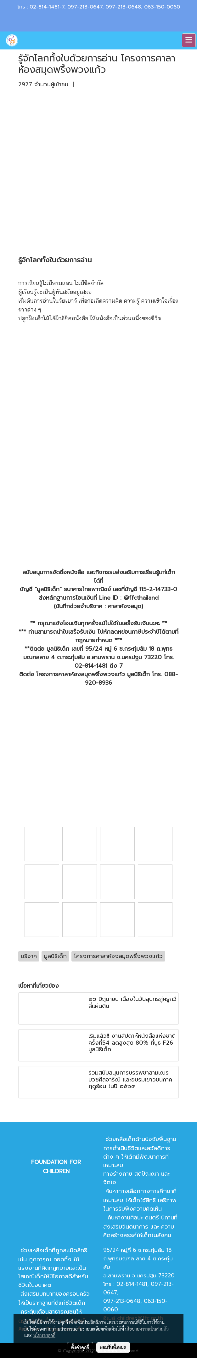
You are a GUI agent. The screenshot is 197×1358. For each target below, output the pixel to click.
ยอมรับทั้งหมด (113, 1347)
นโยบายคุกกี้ (44, 1335)
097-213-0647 (84, 7)
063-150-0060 (162, 7)
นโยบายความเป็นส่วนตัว (147, 1329)
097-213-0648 (123, 7)
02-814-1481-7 (47, 7)
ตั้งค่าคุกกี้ (80, 1347)
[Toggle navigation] (189, 40)
